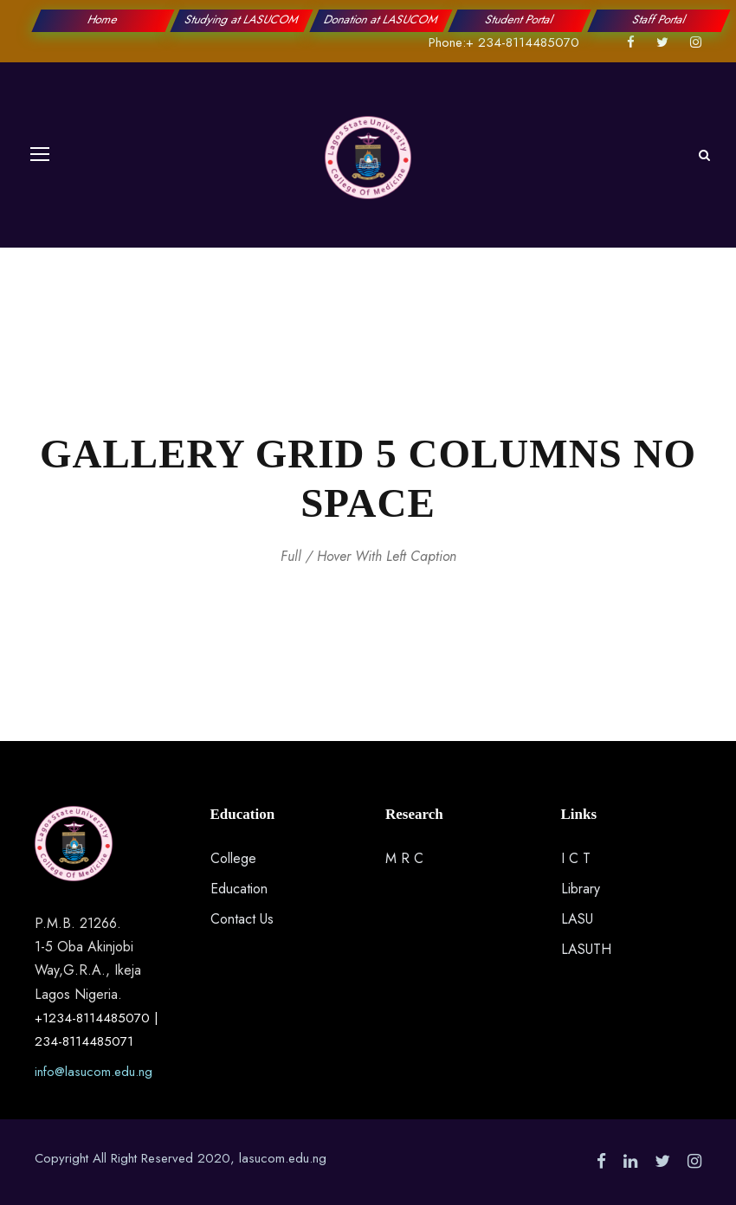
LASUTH (586, 949)
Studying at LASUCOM (242, 19)
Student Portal (520, 19)
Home (103, 19)
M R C (404, 858)
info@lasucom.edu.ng (93, 1071)
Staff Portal (658, 19)
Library (580, 889)
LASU (577, 919)
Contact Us (242, 919)
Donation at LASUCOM (381, 19)
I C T (576, 858)
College (233, 858)
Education (239, 889)
